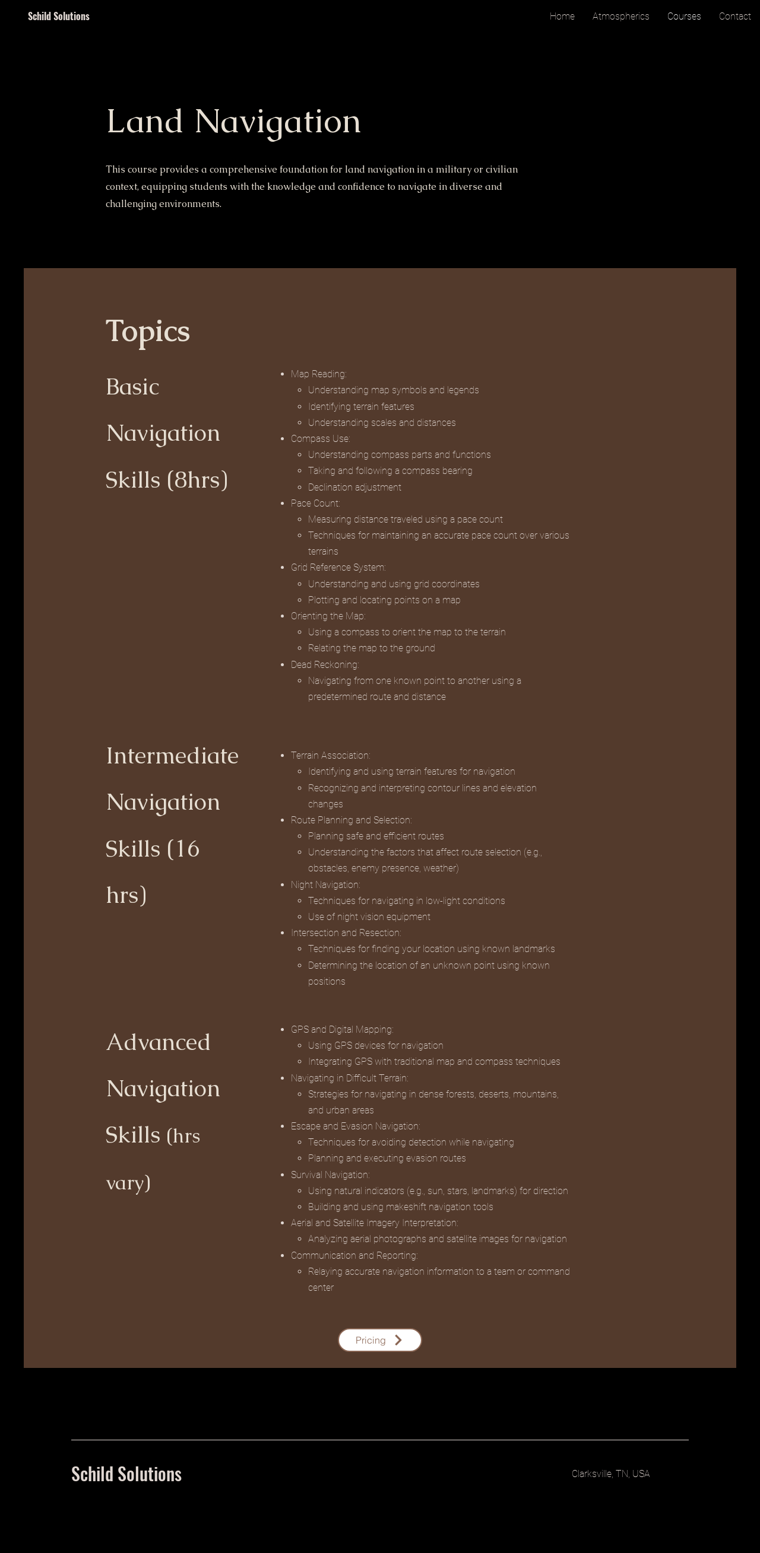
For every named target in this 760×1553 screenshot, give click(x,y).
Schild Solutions (59, 16)
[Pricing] (380, 1340)
